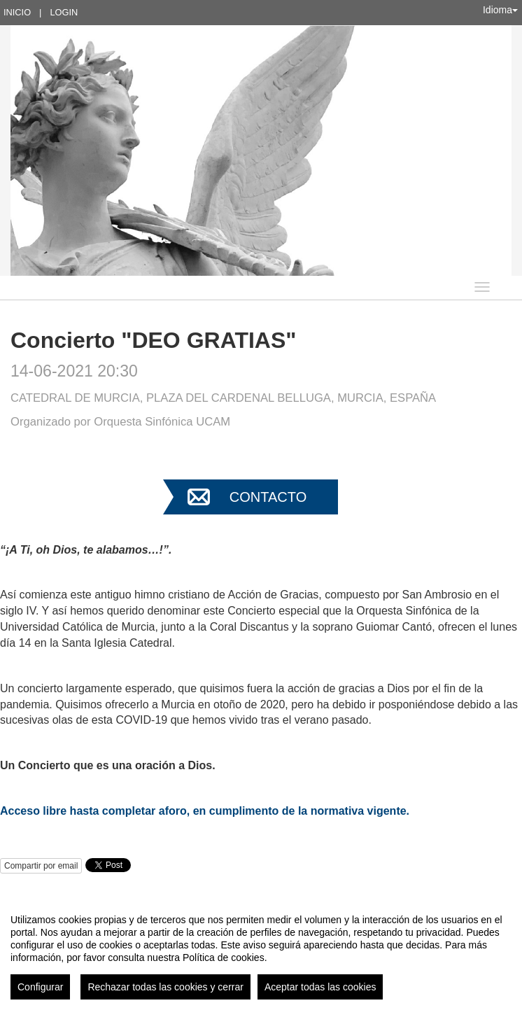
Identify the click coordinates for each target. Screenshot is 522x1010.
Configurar (40, 987)
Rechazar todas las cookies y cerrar (165, 987)
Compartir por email (41, 866)
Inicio (17, 12)
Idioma (500, 9)
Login (64, 12)
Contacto (268, 497)
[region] (261, 951)
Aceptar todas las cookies (320, 987)
